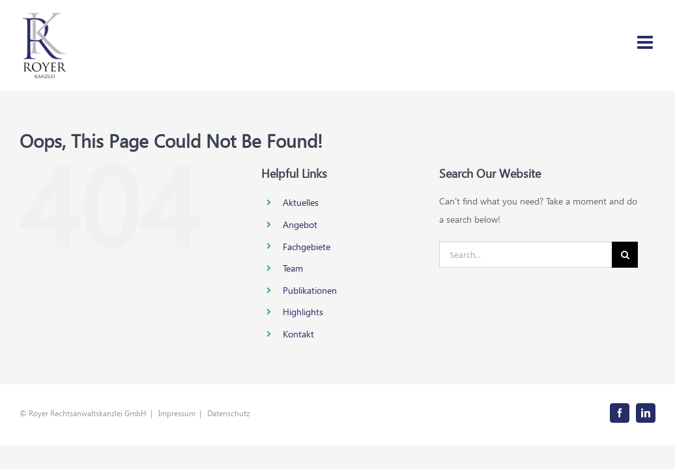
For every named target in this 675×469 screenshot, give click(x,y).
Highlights (303, 311)
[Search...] (525, 255)
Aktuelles (301, 202)
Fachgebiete (306, 246)
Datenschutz (228, 413)
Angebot (300, 224)
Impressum (176, 413)
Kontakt (298, 333)
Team (293, 268)
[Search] (625, 255)
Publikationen (310, 290)
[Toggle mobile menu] (646, 42)
